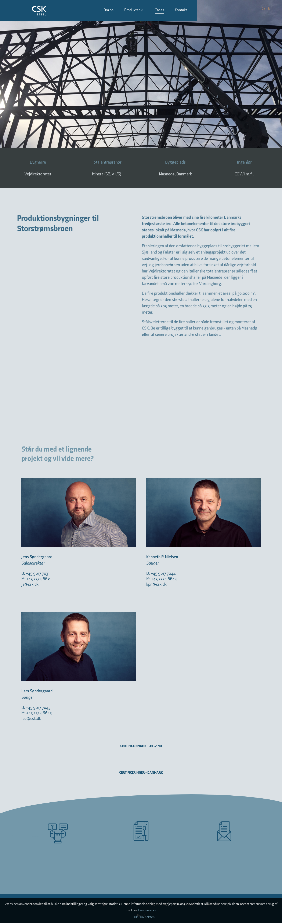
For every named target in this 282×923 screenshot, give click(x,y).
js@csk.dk (30, 584)
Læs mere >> (147, 910)
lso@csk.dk (31, 718)
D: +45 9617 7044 (161, 573)
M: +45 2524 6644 (161, 578)
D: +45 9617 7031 (35, 573)
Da (263, 9)
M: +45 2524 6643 (36, 713)
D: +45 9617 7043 (35, 707)
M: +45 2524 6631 (36, 578)
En (269, 9)
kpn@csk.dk (156, 584)
